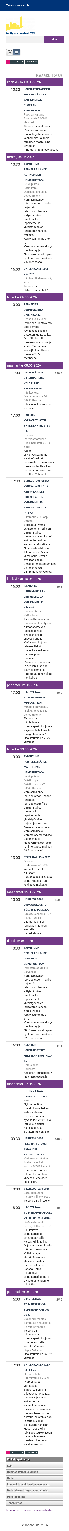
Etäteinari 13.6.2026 (37, 857)
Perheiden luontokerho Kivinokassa (33, 310)
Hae (54, 39)
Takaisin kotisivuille (17, 5)
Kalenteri (9, 52)
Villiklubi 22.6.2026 (36, 1188)
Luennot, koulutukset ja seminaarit (28, 1484)
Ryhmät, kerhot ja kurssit (22, 1472)
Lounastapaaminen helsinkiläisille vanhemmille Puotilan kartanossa (37, 100)
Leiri (10, 1465)
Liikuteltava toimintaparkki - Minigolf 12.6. (35, 698)
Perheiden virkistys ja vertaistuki (27, 1490)
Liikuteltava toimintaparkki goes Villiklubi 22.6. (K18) (38, 1213)
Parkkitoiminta (16, 1497)
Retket (11, 1478)
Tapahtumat (14, 1503)
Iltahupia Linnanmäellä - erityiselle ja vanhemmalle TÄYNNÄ (34, 596)
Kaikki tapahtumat (18, 1459)
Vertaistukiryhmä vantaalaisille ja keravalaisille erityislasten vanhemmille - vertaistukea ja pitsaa (36, 497)
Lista (17, 52)
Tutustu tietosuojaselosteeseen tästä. (29, 1510)
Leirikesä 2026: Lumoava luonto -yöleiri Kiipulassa (36, 905)
